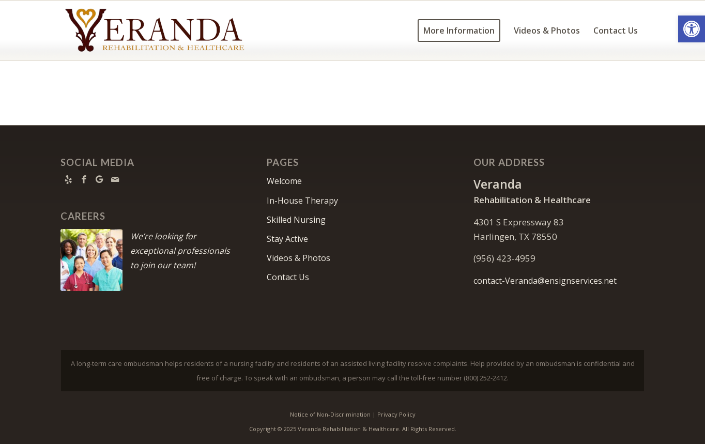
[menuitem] (459, 30)
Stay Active (287, 238)
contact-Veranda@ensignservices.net (545, 280)
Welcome (284, 181)
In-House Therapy (302, 200)
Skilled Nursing (296, 219)
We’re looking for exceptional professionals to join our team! (180, 251)
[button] (691, 29)
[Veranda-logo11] (155, 30)
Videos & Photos (298, 258)
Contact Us (288, 277)
